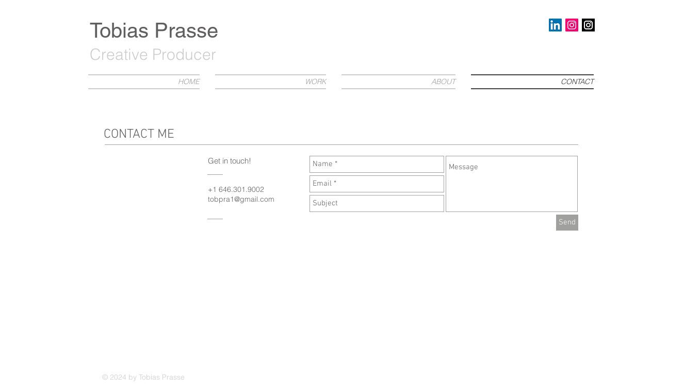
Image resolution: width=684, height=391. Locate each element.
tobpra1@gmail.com (241, 199)
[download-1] (588, 25)
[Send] (567, 223)
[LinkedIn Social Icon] (555, 25)
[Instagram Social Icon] (571, 25)
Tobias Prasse (154, 30)
